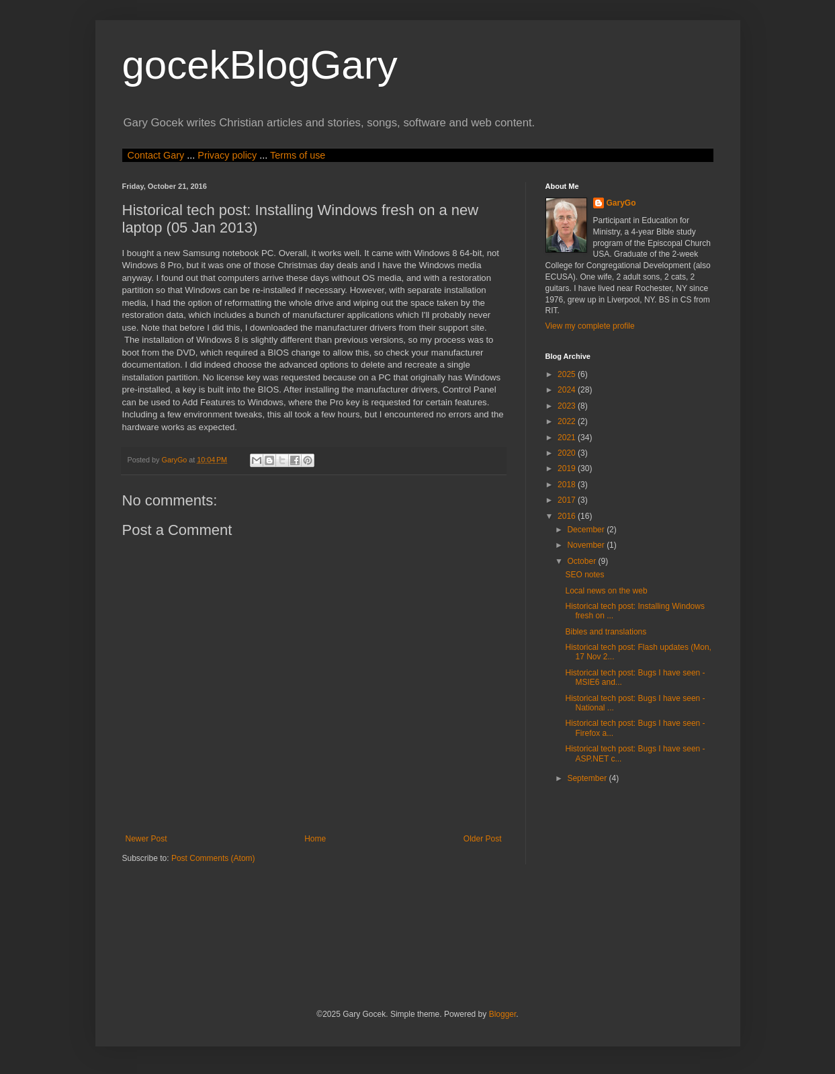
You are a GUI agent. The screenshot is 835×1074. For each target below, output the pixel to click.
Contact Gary (156, 155)
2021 (568, 437)
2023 (568, 406)
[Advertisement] (366, 935)
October (582, 561)
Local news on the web (606, 590)
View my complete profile (590, 326)
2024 (568, 390)
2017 (568, 500)
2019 (568, 468)
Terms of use (297, 155)
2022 (568, 421)
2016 (568, 516)
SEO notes (584, 574)
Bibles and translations (605, 631)
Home (315, 838)
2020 (568, 453)
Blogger (503, 1014)
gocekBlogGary (260, 64)
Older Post (483, 838)
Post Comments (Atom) (213, 858)
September (588, 778)
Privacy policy (227, 155)
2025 (568, 374)
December (587, 529)
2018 (568, 484)
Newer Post (146, 838)
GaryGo (621, 203)
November (587, 545)
